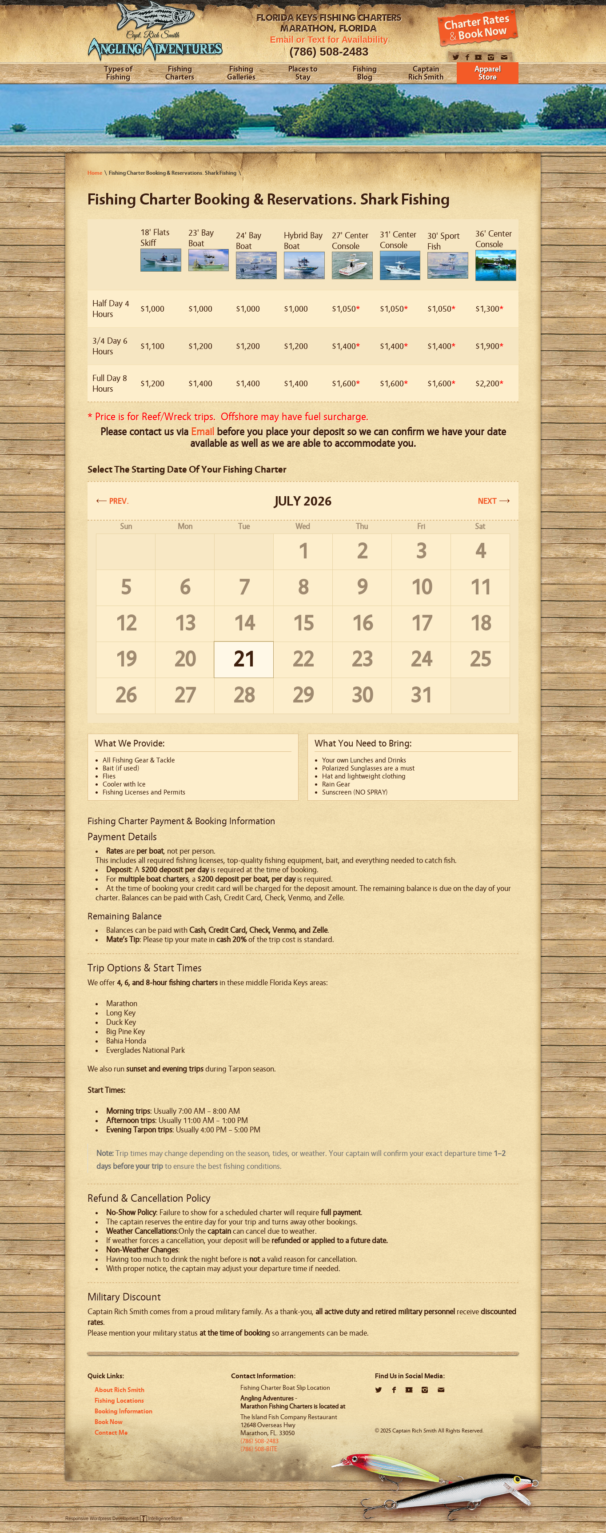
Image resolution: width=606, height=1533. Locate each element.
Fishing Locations (119, 1401)
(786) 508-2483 (329, 51)
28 (244, 695)
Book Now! (477, 27)
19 (125, 659)
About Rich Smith (119, 1390)
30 (362, 695)
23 (362, 659)
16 (362, 623)
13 (184, 623)
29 (303, 695)
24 (421, 659)
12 (125, 623)
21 (244, 659)
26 (125, 695)
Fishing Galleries (241, 73)
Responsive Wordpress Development (102, 1518)
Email (202, 432)
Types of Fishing (118, 73)
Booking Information (123, 1411)
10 (421, 587)
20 (184, 659)
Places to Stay (303, 73)
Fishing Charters (179, 73)
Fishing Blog (365, 73)
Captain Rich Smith (426, 73)
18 (480, 623)
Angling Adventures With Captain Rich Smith (155, 34)
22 (303, 659)
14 (244, 623)
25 (480, 659)
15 (303, 623)
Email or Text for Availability (329, 39)
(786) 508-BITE (258, 1449)
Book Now (109, 1422)
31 (421, 695)
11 (480, 587)
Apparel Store (487, 73)
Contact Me (111, 1433)
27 (184, 695)
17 (421, 623)
